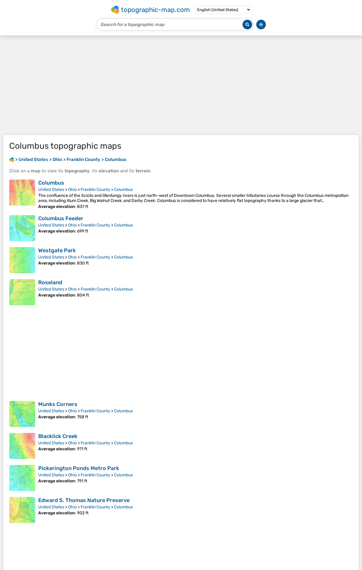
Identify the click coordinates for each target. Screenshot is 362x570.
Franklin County (95, 189)
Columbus (51, 183)
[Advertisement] (181, 85)
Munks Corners (57, 404)
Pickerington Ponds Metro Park (78, 468)
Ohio (72, 189)
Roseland (50, 282)
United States (51, 189)
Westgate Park (57, 250)
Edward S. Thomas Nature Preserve (84, 500)
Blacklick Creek (57, 436)
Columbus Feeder (60, 218)
